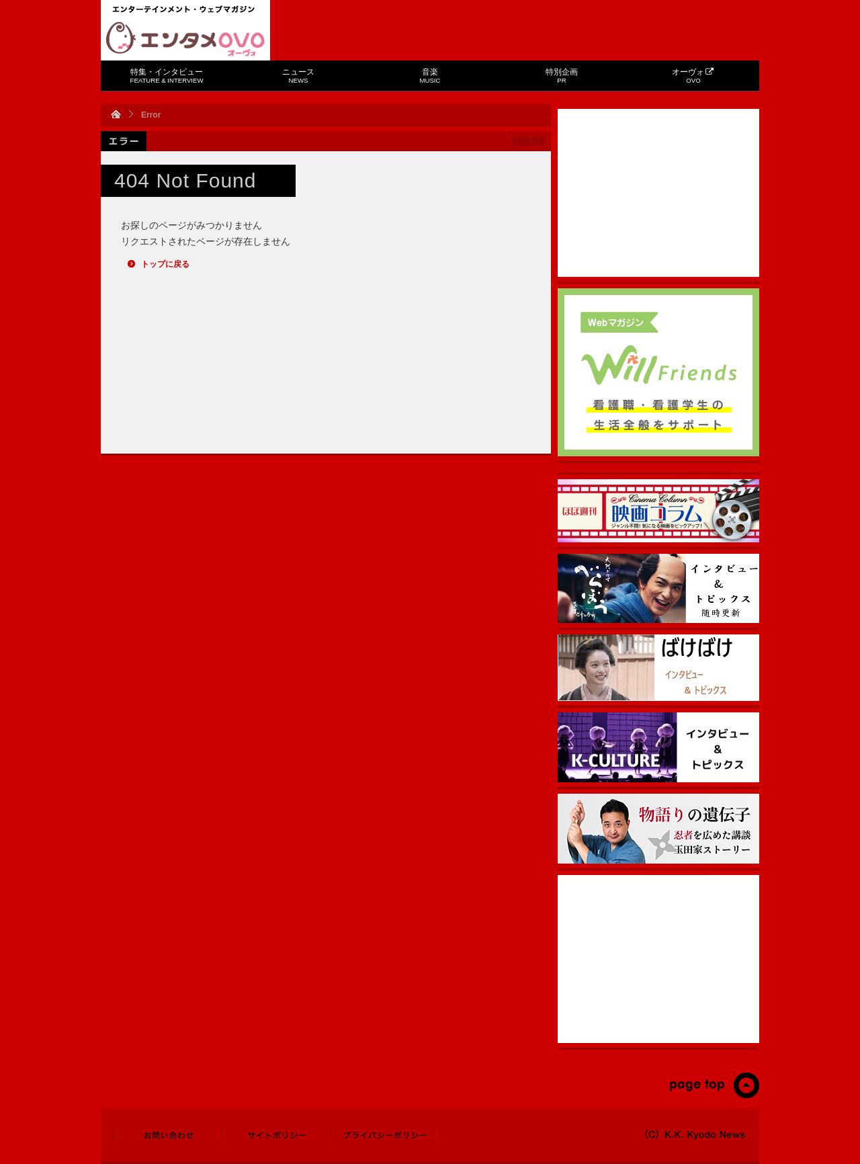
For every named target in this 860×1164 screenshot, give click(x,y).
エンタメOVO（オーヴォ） (185, 38)
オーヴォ (693, 75)
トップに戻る (165, 264)
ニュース (298, 75)
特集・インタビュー (167, 75)
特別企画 (562, 75)
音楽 (430, 75)
